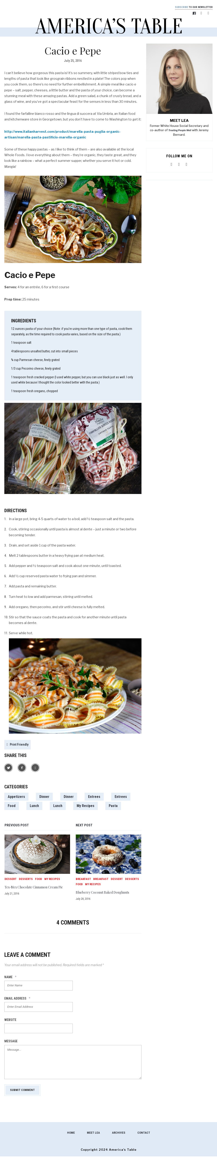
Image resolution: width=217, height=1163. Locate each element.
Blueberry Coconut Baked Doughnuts (107, 895)
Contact (143, 1139)
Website (10, 1026)
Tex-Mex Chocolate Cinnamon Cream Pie (31, 889)
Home (71, 1139)
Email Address (17, 1005)
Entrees (94, 797)
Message (11, 1048)
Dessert (11, 879)
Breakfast (83, 879)
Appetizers (16, 797)
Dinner (44, 797)
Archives (118, 1139)
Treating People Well (179, 131)
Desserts (26, 879)
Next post (84, 826)
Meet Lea (93, 1139)
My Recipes (85, 806)
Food (11, 806)
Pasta (113, 806)
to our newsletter (191, 7)
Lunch (34, 806)
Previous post (17, 826)
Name (10, 983)
